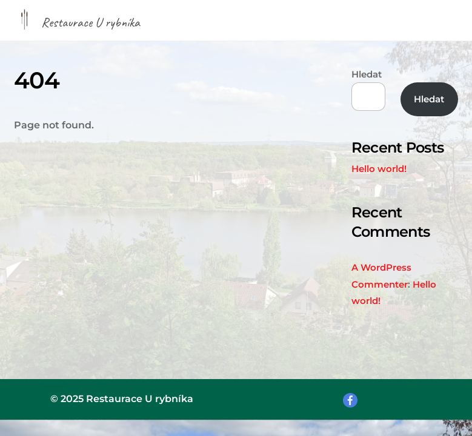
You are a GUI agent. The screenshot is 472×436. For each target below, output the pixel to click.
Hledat (366, 74)
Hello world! (379, 168)
